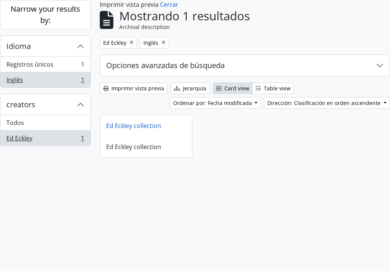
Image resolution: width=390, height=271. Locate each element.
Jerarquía (190, 88)
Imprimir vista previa (133, 88)
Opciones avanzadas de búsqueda (165, 65)
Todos (15, 123)
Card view (232, 88)
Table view (273, 88)
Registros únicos (45, 66)
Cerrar (169, 4)
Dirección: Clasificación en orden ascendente (324, 103)
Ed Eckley (45, 140)
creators (20, 104)
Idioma (18, 46)
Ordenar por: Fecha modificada (213, 103)
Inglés (45, 81)
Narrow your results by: (45, 14)
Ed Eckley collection (133, 126)
